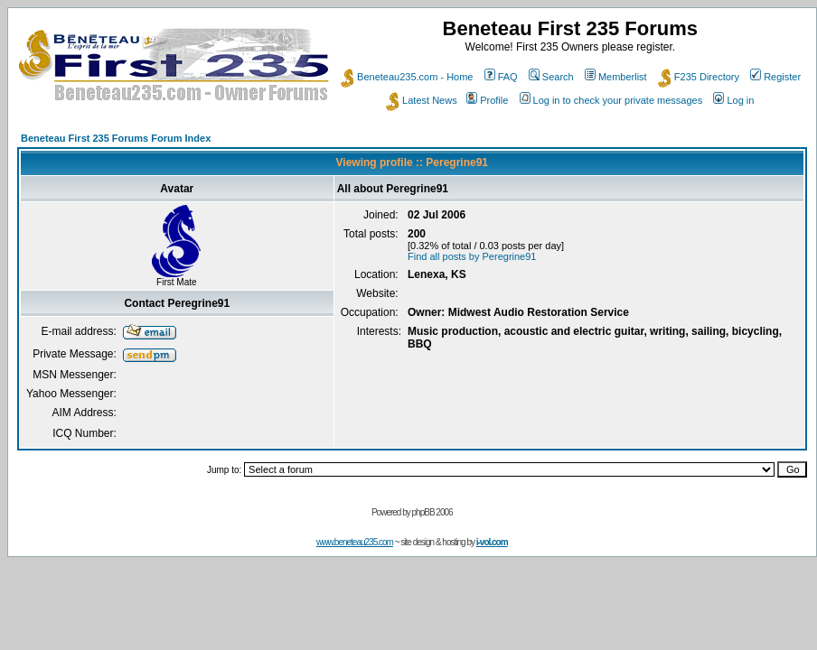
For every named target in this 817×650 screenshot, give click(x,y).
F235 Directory (698, 76)
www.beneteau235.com (354, 542)
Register (775, 76)
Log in (733, 100)
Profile (487, 100)
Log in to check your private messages (611, 100)
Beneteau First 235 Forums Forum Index (116, 138)
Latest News (421, 100)
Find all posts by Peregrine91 (472, 256)
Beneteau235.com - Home (407, 76)
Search (551, 76)
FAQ (501, 76)
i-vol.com (492, 542)
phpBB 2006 (432, 512)
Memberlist (616, 76)
